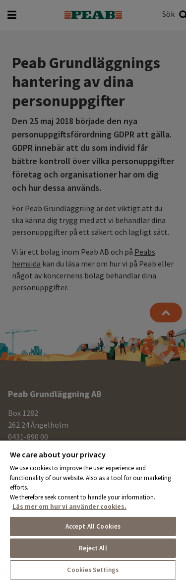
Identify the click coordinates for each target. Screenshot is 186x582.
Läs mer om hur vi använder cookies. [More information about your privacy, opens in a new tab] (69, 506)
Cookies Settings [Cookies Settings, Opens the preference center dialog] (93, 570)
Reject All (93, 548)
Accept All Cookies (93, 526)
